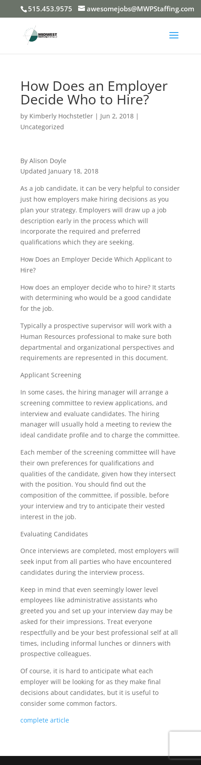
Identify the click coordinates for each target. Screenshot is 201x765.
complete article (44, 720)
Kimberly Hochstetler (61, 116)
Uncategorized (42, 126)
